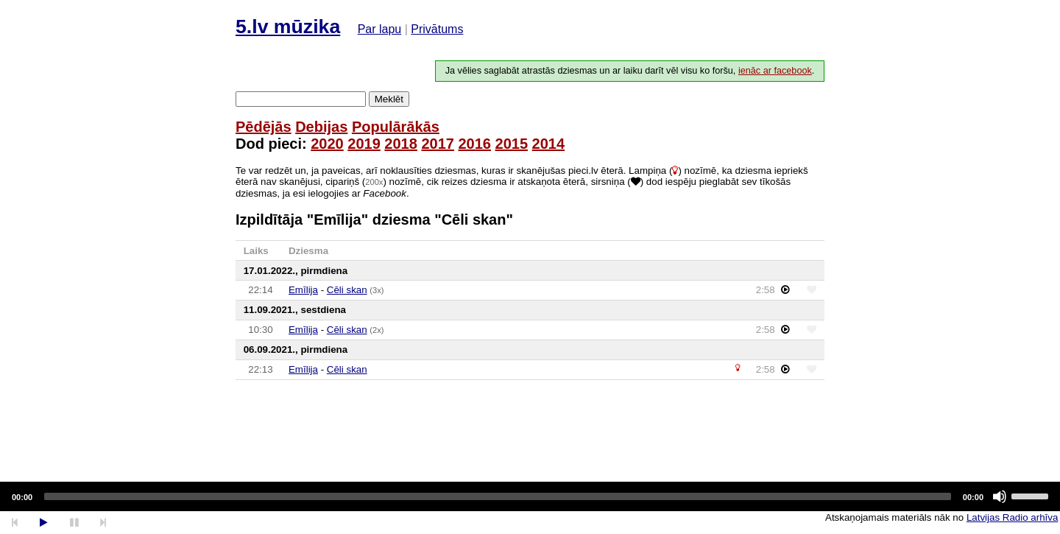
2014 (548, 144)
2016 (474, 144)
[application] (530, 496)
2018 (400, 144)
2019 (364, 144)
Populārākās (395, 127)
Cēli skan (347, 289)
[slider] (497, 496)
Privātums (437, 29)
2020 (327, 144)
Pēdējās (264, 127)
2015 (512, 144)
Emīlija (303, 289)
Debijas (321, 127)
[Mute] (999, 496)
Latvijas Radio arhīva (1012, 517)
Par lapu (380, 29)
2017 (437, 144)
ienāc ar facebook (775, 71)
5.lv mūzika (288, 26)
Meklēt (389, 99)
